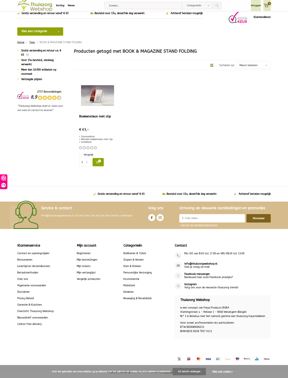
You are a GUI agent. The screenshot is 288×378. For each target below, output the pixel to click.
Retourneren (24, 262)
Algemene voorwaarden (31, 288)
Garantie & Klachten (29, 307)
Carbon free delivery (29, 326)
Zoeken (217, 5)
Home (20, 45)
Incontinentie (131, 281)
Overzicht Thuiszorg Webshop (35, 314)
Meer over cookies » (222, 371)
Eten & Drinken (132, 268)
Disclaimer (23, 294)
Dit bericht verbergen (189, 371)
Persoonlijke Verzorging (137, 275)
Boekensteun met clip (95, 119)
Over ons (22, 281)
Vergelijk (86, 157)
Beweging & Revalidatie (137, 301)
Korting (60, 5)
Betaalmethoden (27, 275)
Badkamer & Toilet (134, 256)
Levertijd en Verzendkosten (33, 268)
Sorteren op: (227, 68)
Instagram (160, 219)
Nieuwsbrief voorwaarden (32, 320)
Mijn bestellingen (87, 262)
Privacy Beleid (25, 301)
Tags (32, 45)
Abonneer (259, 221)
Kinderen (128, 294)
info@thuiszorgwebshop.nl (200, 266)
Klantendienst (262, 20)
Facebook (151, 219)
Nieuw (71, 5)
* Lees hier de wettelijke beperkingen (198, 228)
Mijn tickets (84, 268)
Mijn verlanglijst (86, 275)
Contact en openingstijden (33, 256)
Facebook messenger (197, 276)
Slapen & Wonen (133, 262)
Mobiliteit (129, 288)
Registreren (84, 256)
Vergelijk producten (88, 281)
